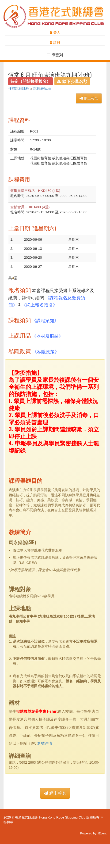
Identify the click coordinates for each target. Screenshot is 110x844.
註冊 (55, 43)
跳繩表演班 (42, 88)
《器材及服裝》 (47, 336)
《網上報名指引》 (39, 304)
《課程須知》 (45, 320)
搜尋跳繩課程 (18, 88)
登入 (55, 33)
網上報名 (89, 98)
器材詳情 (44, 743)
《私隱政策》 (45, 351)
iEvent (102, 833)
